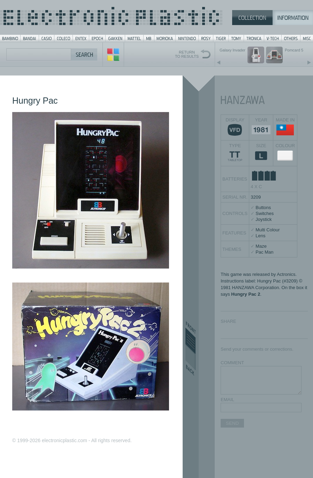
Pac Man (264, 252)
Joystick (263, 219)
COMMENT (232, 362)
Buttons (263, 207)
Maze (261, 246)
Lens (260, 235)
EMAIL (227, 399)
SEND (232, 423)
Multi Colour (267, 229)
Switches (264, 213)
